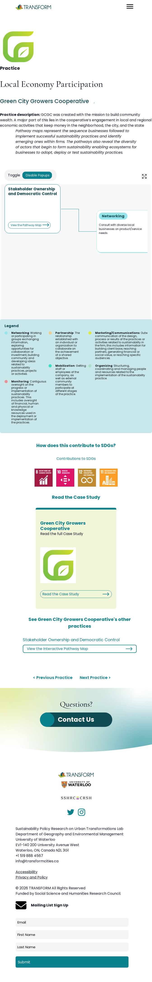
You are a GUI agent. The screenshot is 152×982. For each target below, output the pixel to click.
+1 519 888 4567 (29, 855)
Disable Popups (37, 175)
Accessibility (26, 871)
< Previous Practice (52, 677)
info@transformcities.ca (37, 861)
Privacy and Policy (32, 877)
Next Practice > (95, 677)
